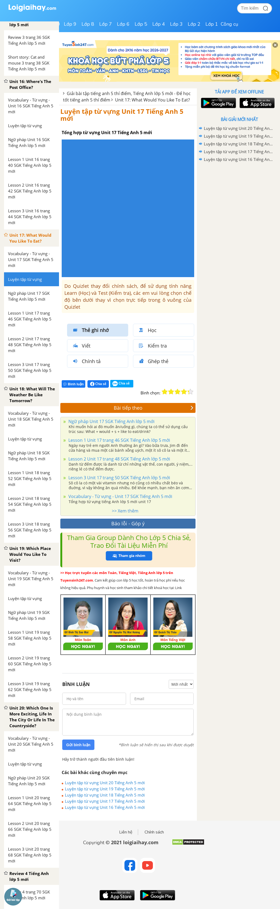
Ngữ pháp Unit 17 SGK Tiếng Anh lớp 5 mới (110, 421)
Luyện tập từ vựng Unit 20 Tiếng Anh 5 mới (105, 782)
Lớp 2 (194, 24)
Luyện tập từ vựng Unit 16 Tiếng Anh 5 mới (105, 807)
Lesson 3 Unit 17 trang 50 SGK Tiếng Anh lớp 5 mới (118, 478)
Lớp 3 (176, 24)
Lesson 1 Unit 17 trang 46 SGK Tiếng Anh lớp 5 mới (118, 440)
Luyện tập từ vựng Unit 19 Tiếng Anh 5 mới (105, 788)
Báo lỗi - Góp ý (128, 523)
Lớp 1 (211, 24)
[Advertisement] (239, 201)
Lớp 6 (123, 24)
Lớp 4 (158, 24)
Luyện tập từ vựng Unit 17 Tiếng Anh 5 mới (121, 115)
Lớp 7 (105, 24)
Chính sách (154, 832)
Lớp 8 (88, 24)
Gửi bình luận (78, 745)
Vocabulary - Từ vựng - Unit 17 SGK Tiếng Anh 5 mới (119, 496)
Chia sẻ (98, 384)
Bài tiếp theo (154, 408)
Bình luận (73, 384)
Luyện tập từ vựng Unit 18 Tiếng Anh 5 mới (105, 795)
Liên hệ (125, 832)
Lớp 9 (70, 24)
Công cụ (229, 24)
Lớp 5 (141, 24)
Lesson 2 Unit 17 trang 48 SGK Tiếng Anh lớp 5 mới (118, 459)
